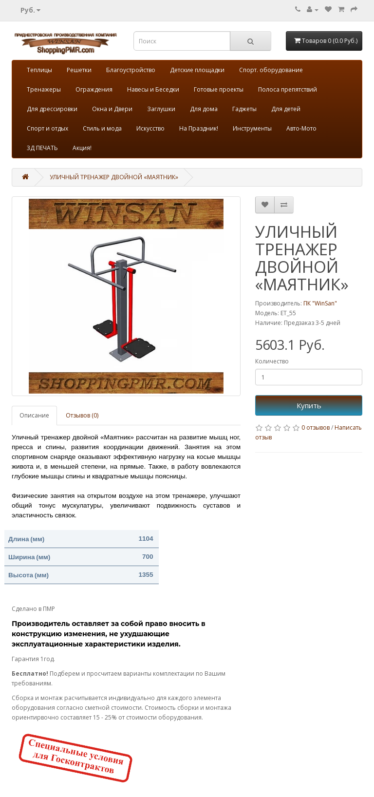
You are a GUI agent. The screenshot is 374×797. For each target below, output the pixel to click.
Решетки (79, 70)
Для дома (204, 109)
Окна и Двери (112, 109)
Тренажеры (44, 89)
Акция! (82, 148)
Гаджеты (244, 109)
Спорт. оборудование (271, 70)
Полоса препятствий (287, 89)
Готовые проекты (218, 89)
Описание (34, 415)
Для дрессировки (52, 109)
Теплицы (39, 70)
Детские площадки (197, 70)
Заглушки (161, 109)
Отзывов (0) (82, 415)
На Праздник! (198, 128)
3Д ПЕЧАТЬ (42, 148)
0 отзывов (315, 427)
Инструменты (252, 128)
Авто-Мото (301, 128)
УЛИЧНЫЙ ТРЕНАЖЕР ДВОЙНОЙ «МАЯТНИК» (114, 177)
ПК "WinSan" (320, 303)
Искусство (150, 128)
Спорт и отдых (47, 128)
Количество (272, 361)
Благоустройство (130, 70)
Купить (309, 405)
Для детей (285, 109)
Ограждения (93, 89)
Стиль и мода (102, 128)
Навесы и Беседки (153, 89)
